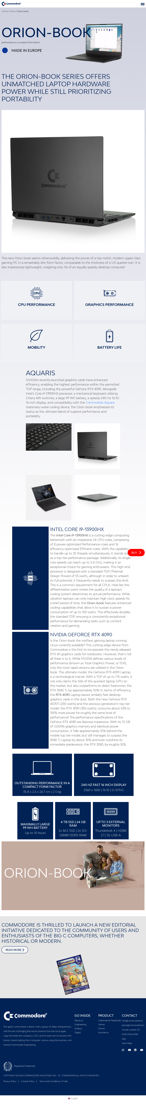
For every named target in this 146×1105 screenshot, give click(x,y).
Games (101, 1024)
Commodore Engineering (23, 1045)
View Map (127, 1043)
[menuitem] (73, 1098)
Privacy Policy (9, 1081)
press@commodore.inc (133, 1025)
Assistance (103, 1032)
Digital (78, 1032)
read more (16, 949)
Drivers (101, 1028)
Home (5, 11)
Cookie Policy (27, 1081)
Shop (12, 11)
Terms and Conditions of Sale (53, 1081)
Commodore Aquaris (100, 402)
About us (79, 1020)
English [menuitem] (74, 1098)
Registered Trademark (19, 1066)
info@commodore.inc (132, 1020)
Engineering (80, 1024)
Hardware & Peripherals (108, 1020)
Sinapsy (78, 1028)
